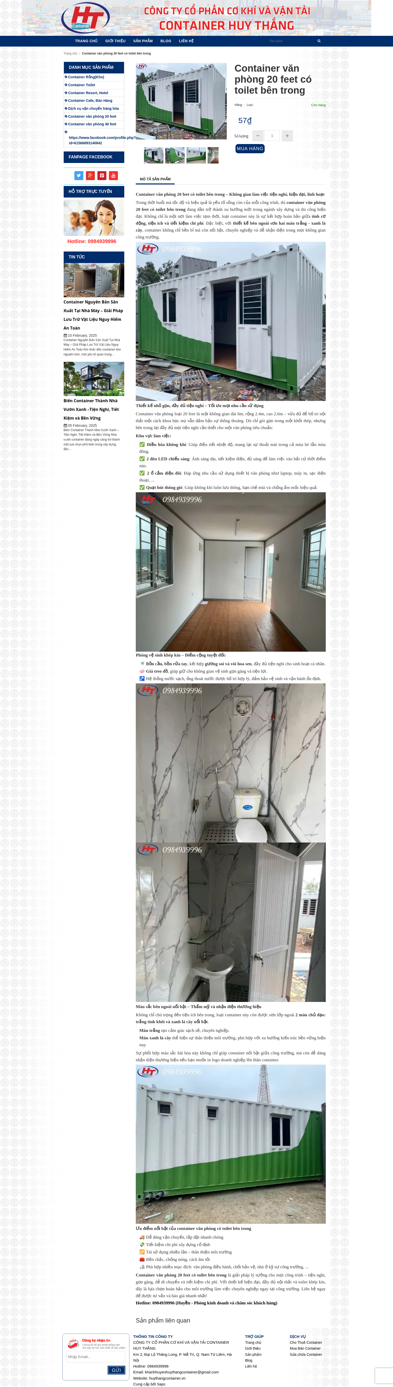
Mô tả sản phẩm (155, 179)
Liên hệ (251, 1366)
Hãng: (238, 105)
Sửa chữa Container (306, 1354)
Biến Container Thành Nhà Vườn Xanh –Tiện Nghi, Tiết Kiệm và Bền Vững (91, 409)
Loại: (250, 105)
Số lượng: (241, 136)
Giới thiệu (253, 1348)
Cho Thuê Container (306, 1342)
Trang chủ (70, 53)
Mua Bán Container (305, 1348)
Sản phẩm (253, 1354)
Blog (248, 1360)
